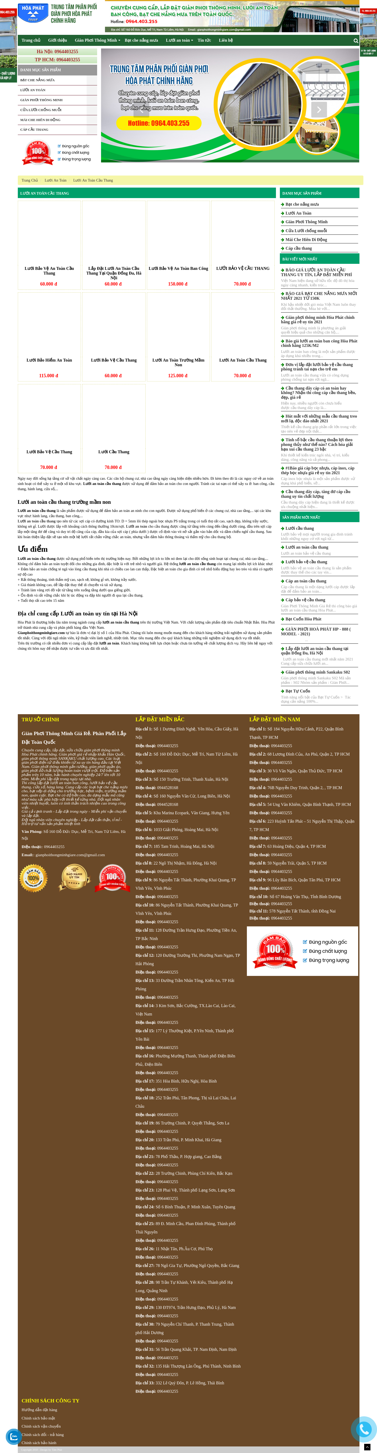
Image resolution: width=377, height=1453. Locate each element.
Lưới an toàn (178, 40)
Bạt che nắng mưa (141, 40)
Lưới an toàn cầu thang (37, 521)
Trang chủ (31, 40)
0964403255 (54, 847)
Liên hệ (226, 40)
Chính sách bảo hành (39, 1443)
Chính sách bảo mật (38, 1418)
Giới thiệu (57, 40)
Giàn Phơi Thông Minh (96, 40)
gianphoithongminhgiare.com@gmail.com (70, 855)
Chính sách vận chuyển (41, 1426)
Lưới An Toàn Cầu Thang (44, 193)
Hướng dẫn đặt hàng (39, 1410)
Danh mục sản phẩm (301, 193)
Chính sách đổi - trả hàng (43, 1434)
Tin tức (204, 40)
